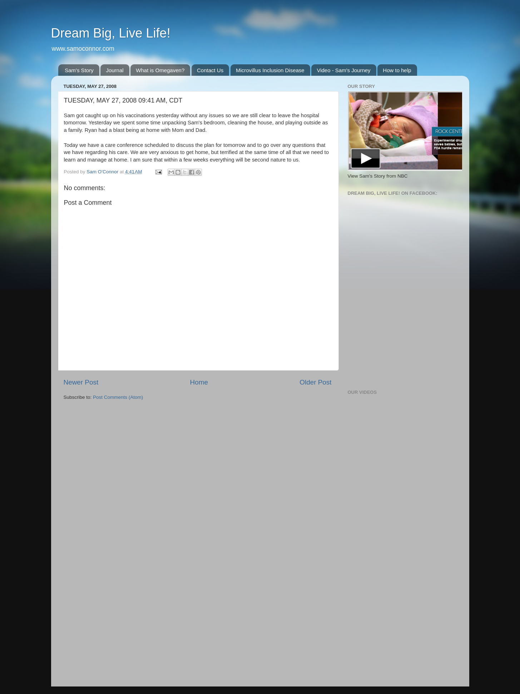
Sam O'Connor (103, 171)
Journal (114, 70)
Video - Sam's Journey (343, 70)
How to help (397, 70)
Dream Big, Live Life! (110, 33)
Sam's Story (79, 70)
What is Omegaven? (160, 70)
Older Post (315, 382)
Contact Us (210, 70)
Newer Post (81, 382)
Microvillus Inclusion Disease (270, 70)
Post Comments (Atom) (118, 397)
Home (199, 382)
